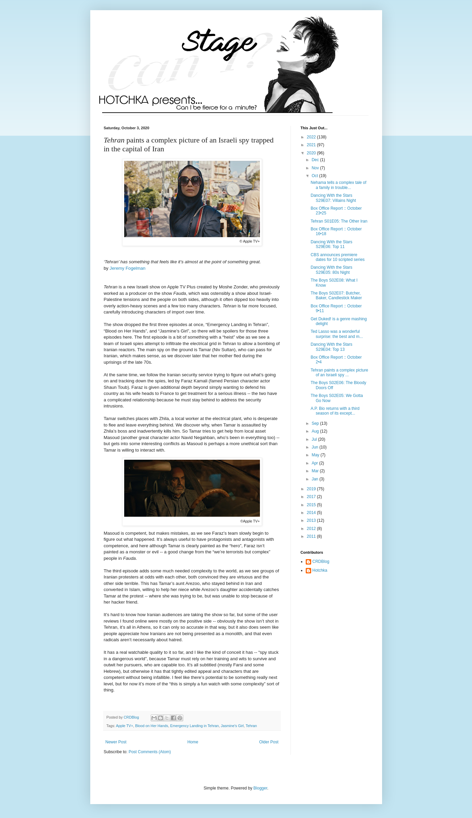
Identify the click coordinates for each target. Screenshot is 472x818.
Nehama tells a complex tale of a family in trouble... (338, 185)
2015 (312, 504)
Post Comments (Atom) (150, 751)
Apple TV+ (124, 726)
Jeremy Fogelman (128, 268)
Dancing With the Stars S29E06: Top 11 (331, 244)
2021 (312, 144)
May (315, 455)
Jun (315, 447)
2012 (312, 528)
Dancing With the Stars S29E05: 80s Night (331, 269)
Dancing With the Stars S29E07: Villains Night (333, 198)
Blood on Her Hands (151, 726)
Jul (314, 439)
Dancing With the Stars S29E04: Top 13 (331, 346)
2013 (312, 520)
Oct (315, 175)
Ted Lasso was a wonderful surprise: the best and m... (336, 334)
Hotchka (320, 570)
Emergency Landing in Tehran (194, 726)
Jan (315, 479)
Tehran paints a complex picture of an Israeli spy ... (339, 372)
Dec (315, 159)
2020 (312, 153)
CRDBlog (321, 561)
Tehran (251, 726)
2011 (312, 536)
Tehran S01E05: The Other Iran (338, 221)
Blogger (260, 788)
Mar (315, 471)
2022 (312, 137)
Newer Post (116, 742)
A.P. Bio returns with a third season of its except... (334, 411)
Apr (315, 463)
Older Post (269, 742)
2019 (312, 489)
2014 (312, 512)
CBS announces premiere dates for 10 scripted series (337, 257)
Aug (315, 431)
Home (192, 742)
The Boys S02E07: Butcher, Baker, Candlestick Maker (336, 295)
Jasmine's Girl (232, 726)
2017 (312, 496)
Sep (315, 423)
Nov (315, 168)
